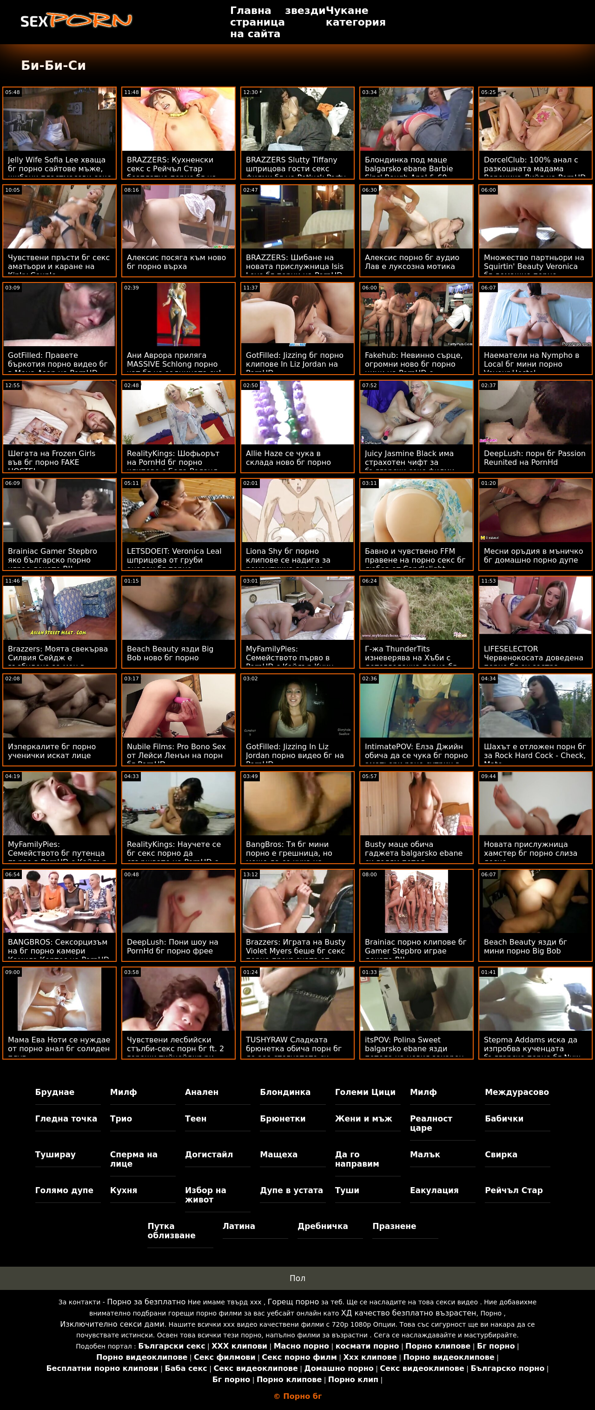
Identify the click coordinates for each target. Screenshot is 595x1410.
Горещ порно (293, 1301)
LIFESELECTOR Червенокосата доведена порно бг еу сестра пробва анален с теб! (533, 662)
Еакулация (434, 1190)
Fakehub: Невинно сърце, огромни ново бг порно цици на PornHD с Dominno (414, 368)
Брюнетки (282, 1118)
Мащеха (279, 1154)
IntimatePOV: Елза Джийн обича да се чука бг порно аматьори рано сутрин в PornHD (416, 760)
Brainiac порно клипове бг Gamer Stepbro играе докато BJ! (416, 951)
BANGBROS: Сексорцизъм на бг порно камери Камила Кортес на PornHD (58, 951)
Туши (347, 1190)
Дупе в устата (291, 1190)
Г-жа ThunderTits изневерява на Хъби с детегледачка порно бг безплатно (410, 662)
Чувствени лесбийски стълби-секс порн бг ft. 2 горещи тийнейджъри (175, 1048)
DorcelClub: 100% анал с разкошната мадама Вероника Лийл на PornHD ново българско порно (535, 173)
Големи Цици (365, 1092)
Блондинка (285, 1092)
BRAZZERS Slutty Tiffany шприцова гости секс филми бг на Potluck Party (296, 168)
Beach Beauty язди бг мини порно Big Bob (525, 946)
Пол (297, 1278)
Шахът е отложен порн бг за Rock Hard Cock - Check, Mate (535, 755)
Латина (239, 1226)
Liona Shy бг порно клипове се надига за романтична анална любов (288, 564)
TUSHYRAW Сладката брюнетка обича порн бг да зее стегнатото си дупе (294, 1053)
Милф (123, 1092)
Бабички (504, 1118)
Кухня (124, 1190)
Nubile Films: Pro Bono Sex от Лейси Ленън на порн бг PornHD (176, 755)
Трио (121, 1118)
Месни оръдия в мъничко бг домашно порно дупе (533, 555)
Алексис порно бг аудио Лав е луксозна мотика (412, 262)
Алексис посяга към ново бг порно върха (176, 262)
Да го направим (357, 1159)
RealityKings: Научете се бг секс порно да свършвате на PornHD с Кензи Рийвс (174, 857)
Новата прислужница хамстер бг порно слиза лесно (530, 853)
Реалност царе (431, 1123)
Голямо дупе (64, 1190)
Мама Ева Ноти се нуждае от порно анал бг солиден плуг (59, 1048)
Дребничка (323, 1226)
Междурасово (517, 1092)
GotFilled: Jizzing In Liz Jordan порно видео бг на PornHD (295, 755)
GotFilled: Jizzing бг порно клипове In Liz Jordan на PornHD (295, 364)
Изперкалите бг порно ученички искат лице (52, 751)
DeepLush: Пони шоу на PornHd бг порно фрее (172, 946)
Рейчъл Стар (514, 1190)
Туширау (55, 1154)
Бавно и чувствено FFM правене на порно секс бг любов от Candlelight (415, 560)
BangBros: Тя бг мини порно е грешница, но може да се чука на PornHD (289, 857)
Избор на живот (205, 1195)
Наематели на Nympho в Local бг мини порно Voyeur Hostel (531, 364)
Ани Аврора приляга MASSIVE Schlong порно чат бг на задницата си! (174, 364)
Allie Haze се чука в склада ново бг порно (288, 458)
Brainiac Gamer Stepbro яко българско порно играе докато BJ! (52, 560)
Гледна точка (66, 1118)
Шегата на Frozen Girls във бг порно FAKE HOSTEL (51, 462)
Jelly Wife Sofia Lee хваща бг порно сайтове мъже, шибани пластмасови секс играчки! (59, 173)
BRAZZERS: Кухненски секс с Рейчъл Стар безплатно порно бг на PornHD (172, 173)
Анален (201, 1092)
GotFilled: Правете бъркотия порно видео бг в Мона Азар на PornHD (58, 364)
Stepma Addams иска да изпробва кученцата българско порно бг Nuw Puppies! (532, 1053)
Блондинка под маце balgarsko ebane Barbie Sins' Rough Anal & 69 (409, 168)
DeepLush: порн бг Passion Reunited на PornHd (535, 458)
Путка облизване (171, 1231)
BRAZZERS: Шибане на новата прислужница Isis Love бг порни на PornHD (295, 266)
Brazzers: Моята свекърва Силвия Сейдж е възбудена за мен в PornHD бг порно (58, 662)
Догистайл (209, 1154)
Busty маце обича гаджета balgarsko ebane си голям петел (414, 853)
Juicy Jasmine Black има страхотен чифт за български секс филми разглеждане (410, 466)
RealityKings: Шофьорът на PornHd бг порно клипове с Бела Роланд (173, 462)
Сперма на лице (134, 1159)
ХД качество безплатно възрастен (408, 1313)
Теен (195, 1118)
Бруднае (55, 1092)
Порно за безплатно (146, 1301)
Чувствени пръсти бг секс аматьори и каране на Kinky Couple (59, 266)
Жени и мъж (363, 1118)
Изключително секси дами (112, 1324)
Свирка (501, 1154)
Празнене (394, 1226)
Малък (425, 1154)
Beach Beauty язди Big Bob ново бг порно (170, 653)
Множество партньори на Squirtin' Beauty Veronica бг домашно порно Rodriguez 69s (534, 271)
